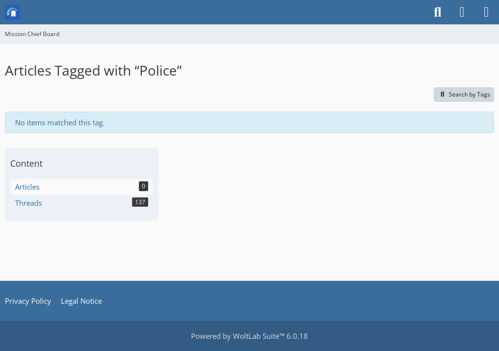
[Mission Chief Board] (12, 12)
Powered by (249, 336)
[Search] (437, 12)
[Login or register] (462, 12)
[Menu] (486, 12)
